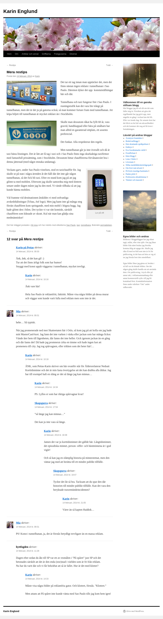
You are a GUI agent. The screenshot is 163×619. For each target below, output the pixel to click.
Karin (37, 76)
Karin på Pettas (25, 247)
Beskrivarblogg (132, 141)
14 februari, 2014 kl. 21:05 (74, 503)
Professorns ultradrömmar (136, 177)
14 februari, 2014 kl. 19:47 (64, 475)
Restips (11, 65)
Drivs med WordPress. (135, 611)
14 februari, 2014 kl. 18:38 (55, 435)
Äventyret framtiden (134, 138)
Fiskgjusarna (60, 54)
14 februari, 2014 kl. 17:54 (46, 407)
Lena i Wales (131, 159)
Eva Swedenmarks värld (135, 150)
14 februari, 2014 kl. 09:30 (27, 251)
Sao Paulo (71, 225)
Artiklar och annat (30, 54)
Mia (18, 311)
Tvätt (109, 65)
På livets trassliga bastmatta (137, 171)
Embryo (129, 147)
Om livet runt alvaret (134, 168)
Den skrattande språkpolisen (137, 144)
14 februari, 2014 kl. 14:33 (36, 579)
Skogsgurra (41, 403)
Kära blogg (130, 156)
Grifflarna (46, 54)
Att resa (34, 225)
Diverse (73, 54)
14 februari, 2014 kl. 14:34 (46, 387)
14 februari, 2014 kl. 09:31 (27, 315)
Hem (9, 54)
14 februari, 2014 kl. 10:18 (36, 359)
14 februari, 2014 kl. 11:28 (27, 551)
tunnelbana (86, 225)
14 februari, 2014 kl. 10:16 (36, 279)
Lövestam (130, 162)
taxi (78, 225)
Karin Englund (20, 11)
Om (16, 54)
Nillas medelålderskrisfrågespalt (139, 165)
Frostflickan (130, 153)
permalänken (106, 225)
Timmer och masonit (134, 180)
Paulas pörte (131, 174)
